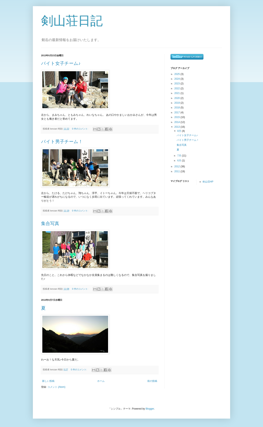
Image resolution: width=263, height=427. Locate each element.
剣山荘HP (208, 181)
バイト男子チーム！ (62, 141)
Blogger (150, 408)
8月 (179, 131)
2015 (177, 117)
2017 (177, 112)
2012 (177, 166)
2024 (177, 78)
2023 (177, 83)
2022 (177, 88)
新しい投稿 (48, 381)
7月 (179, 155)
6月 (179, 160)
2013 (177, 126)
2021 (177, 93)
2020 (177, 98)
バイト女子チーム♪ (61, 63)
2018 (177, 107)
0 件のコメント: (80, 128)
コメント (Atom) (56, 387)
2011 (177, 171)
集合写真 (50, 223)
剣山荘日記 (72, 21)
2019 (177, 102)
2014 (177, 122)
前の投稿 (152, 381)
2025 (177, 74)
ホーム (101, 381)
